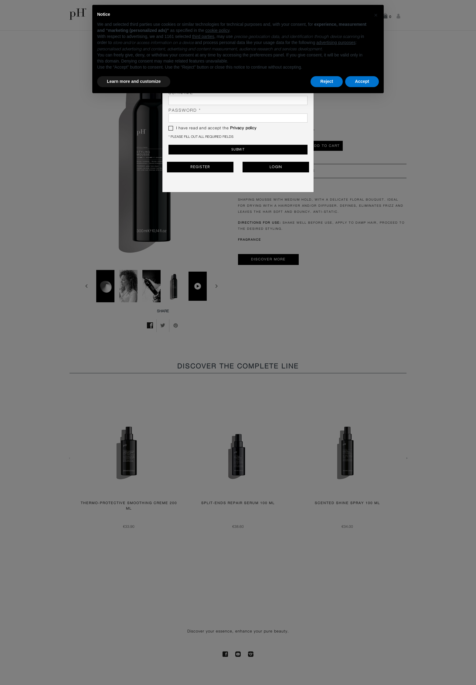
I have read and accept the (212, 128)
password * (238, 115)
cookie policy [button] (217, 30)
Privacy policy (243, 128)
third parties (203, 36)
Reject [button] (326, 81)
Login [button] (276, 166)
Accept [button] (362, 81)
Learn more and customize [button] (134, 81)
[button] (376, 14)
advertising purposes (335, 42)
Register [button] (200, 166)
